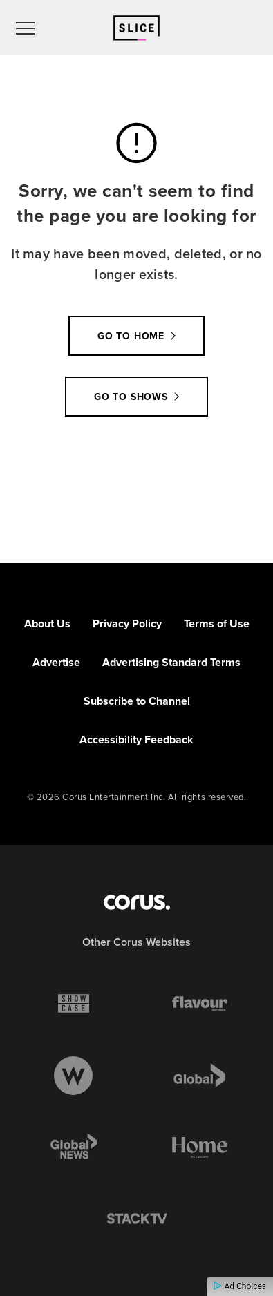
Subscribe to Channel (137, 701)
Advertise (56, 662)
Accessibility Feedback (136, 739)
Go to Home (130, 336)
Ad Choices (240, 1286)
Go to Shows (131, 396)
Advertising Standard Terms (171, 662)
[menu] (25, 27)
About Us (47, 623)
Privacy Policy (127, 623)
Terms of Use (217, 623)
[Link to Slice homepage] (136, 28)
